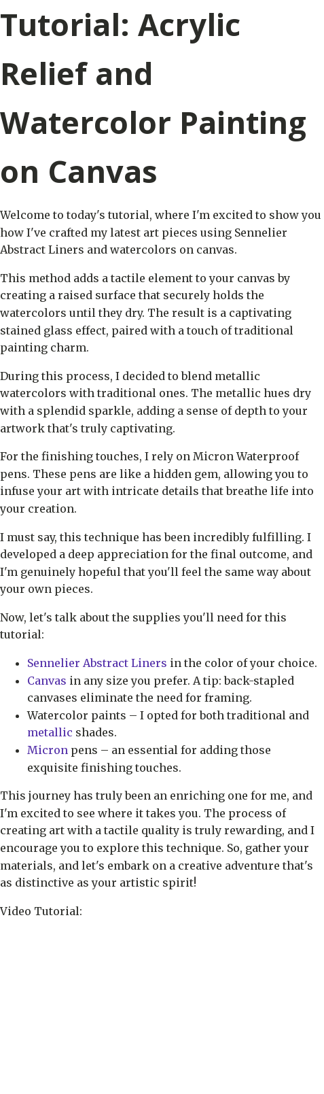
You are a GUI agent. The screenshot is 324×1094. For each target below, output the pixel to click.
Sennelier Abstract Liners (97, 663)
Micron (47, 750)
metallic (50, 732)
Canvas (47, 680)
